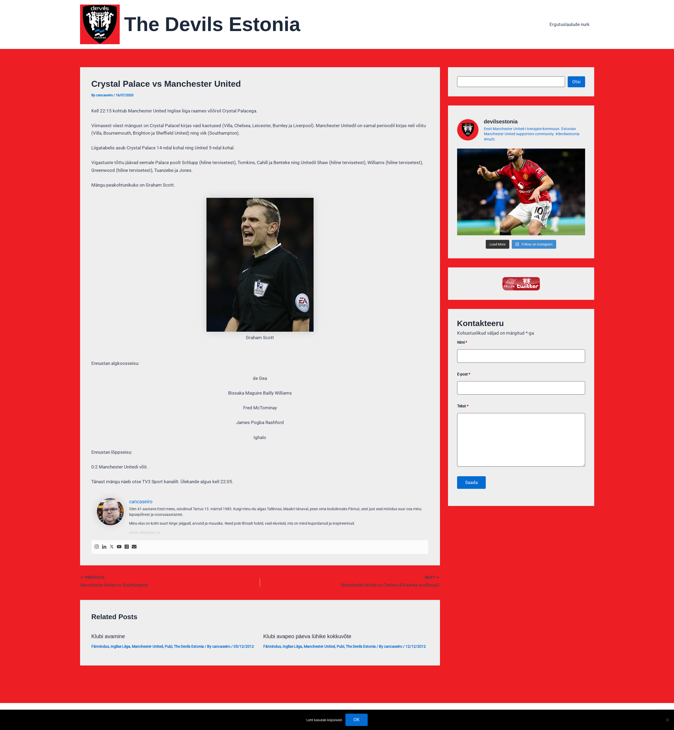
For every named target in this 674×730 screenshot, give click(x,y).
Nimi (462, 342)
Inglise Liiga (120, 646)
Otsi (576, 81)
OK (356, 719)
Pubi (168, 646)
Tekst (462, 406)
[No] (667, 720)
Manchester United (147, 646)
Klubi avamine (108, 636)
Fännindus (100, 646)
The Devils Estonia (212, 24)
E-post (463, 374)
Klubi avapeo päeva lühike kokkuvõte (307, 636)
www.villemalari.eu (144, 532)
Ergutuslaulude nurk (569, 24)
